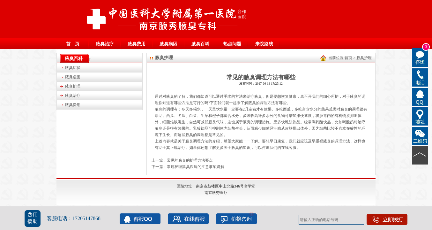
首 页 (72, 44)
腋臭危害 (72, 77)
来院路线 (264, 44)
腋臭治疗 (105, 44)
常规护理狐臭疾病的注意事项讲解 (195, 167)
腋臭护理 (72, 86)
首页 (348, 58)
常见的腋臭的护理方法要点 (190, 160)
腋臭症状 (72, 67)
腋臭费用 (136, 44)
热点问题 (232, 44)
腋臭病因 (168, 44)
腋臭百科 (200, 44)
